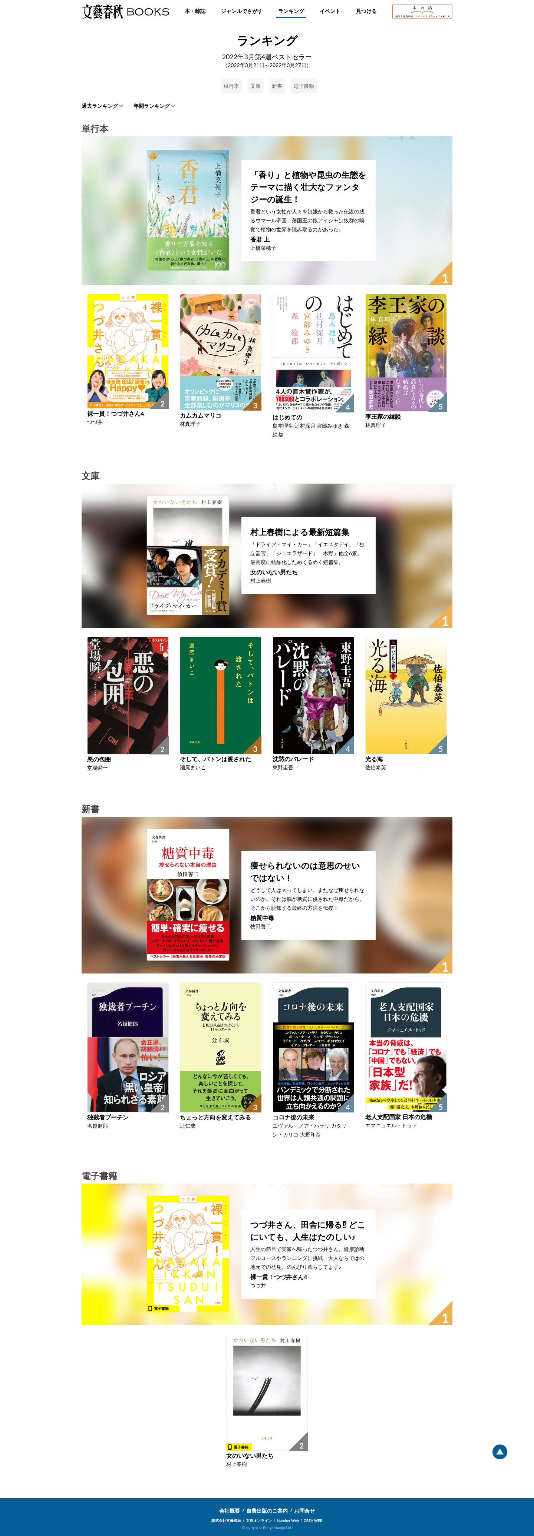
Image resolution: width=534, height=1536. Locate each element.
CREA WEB (313, 1520)
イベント (330, 11)
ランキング (291, 11)
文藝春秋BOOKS (125, 11)
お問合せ (304, 1510)
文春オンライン (259, 1520)
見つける (366, 11)
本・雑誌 (195, 11)
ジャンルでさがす (242, 11)
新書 (277, 86)
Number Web (288, 1520)
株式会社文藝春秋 (226, 1520)
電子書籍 (303, 86)
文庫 (255, 86)
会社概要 (229, 1510)
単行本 (231, 86)
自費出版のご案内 (267, 1510)
